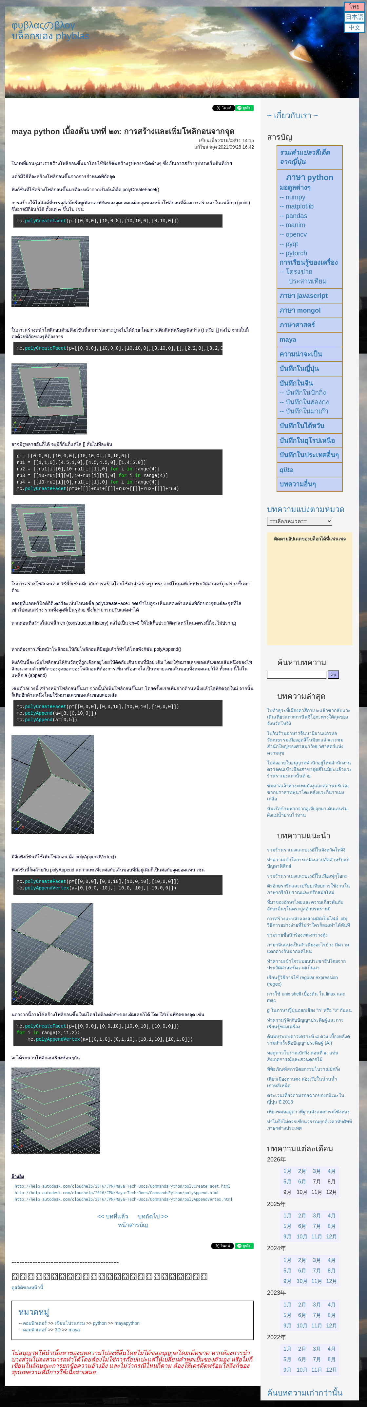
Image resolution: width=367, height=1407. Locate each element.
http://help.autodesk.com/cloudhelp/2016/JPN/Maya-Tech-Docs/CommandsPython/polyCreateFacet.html (122, 1186)
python (100, 1323)
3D (58, 1329)
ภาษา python (310, 177)
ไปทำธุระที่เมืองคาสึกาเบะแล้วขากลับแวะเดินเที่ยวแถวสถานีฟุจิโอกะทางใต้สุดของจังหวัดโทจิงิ (309, 717)
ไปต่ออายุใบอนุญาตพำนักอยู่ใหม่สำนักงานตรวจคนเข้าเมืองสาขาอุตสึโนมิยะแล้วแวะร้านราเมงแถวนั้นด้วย (309, 769)
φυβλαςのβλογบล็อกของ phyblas (50, 30)
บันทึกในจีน (296, 383)
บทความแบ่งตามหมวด (306, 509)
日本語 (354, 17)
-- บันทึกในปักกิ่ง (303, 392)
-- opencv (293, 234)
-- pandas (293, 215)
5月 (287, 1181)
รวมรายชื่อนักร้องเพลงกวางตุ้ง (297, 935)
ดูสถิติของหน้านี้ (27, 1287)
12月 (332, 1236)
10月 (302, 1236)
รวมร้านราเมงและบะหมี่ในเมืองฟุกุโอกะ (307, 876)
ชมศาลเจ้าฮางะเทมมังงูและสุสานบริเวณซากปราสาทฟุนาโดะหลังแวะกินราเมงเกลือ (308, 792)
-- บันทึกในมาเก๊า (304, 411)
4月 (332, 1171)
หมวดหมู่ (34, 1311)
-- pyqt (289, 243)
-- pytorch (293, 253)
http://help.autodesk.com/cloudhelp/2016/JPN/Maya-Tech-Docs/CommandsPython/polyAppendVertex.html (124, 1199)
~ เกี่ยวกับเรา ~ (292, 115)
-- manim (292, 224)
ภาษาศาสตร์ (297, 325)
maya (74, 1329)
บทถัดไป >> (153, 1216)
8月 (332, 1226)
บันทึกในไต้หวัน (302, 425)
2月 (302, 1171)
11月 (317, 1236)
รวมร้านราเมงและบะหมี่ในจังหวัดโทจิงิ (306, 849)
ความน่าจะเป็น (301, 354)
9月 (287, 1236)
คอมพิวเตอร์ (35, 1323)
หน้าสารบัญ (133, 1225)
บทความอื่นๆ (298, 484)
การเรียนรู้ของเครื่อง (309, 262)
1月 (287, 1171)
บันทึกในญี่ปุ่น (299, 368)
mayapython (127, 1323)
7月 (317, 1226)
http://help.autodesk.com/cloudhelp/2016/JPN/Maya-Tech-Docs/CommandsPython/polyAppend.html (117, 1192)
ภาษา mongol (300, 310)
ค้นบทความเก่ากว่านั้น (304, 1392)
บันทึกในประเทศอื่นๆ (309, 455)
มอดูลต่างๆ (295, 187)
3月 (317, 1171)
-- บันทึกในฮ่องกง (304, 402)
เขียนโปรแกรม (70, 1323)
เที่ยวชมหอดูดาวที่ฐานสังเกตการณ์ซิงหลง (308, 1111)
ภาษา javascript (304, 295)
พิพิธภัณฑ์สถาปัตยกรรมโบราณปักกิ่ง (303, 1069)
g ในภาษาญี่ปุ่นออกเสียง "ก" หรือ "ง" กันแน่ (309, 1010)
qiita (286, 469)
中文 (354, 27)
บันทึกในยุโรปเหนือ (307, 440)
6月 (302, 1181)
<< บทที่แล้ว (112, 1216)
